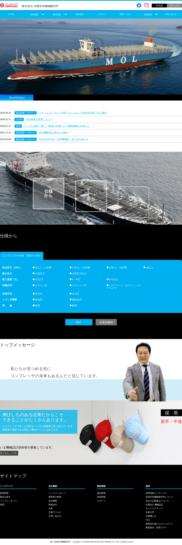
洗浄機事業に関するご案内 (53, 132)
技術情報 (80, 14)
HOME (11, 14)
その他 (19, 119)
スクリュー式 (78, 285)
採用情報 (148, 14)
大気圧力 (39, 273)
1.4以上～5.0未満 (80, 267)
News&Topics (17, 97)
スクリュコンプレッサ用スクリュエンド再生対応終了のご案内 (73, 112)
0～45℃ (75, 279)
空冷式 (37, 293)
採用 (18, 126)
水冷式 (74, 293)
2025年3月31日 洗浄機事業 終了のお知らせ (64, 139)
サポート (102, 14)
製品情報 (57, 14)
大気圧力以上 (78, 273)
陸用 (36, 305)
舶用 (73, 305)
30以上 (148, 267)
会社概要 (34, 14)
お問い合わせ (171, 14)
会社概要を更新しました (39, 119)
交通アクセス (125, 14)
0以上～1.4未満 (42, 267)
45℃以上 (113, 279)
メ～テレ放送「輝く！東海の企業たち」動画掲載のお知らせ (56, 126)
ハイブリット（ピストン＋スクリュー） (123, 286)
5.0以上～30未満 (117, 267)
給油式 (37, 299)
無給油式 (76, 299)
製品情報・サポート (25, 113)
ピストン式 (40, 285)
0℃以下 (38, 279)
